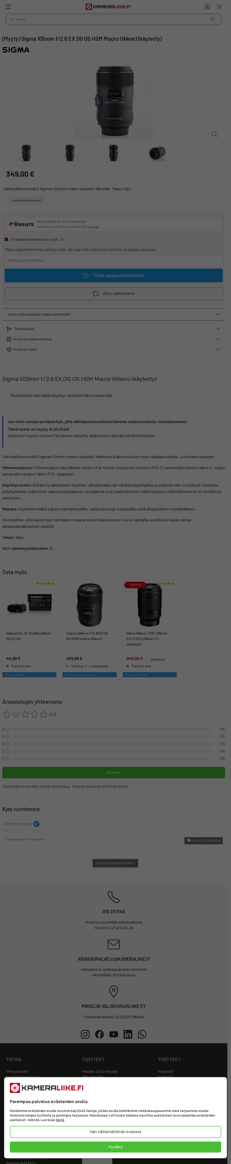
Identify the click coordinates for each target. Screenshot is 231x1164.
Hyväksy (115, 1147)
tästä (60, 1120)
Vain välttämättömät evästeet (115, 1132)
